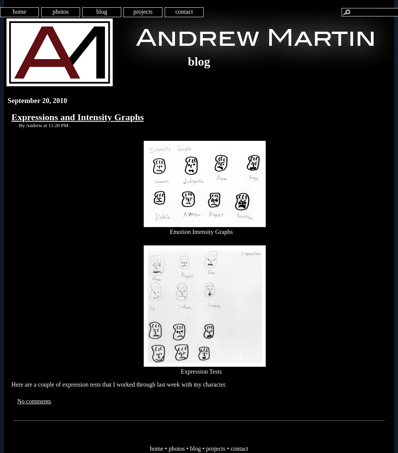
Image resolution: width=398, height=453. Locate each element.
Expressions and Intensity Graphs (77, 117)
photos (61, 11)
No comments (34, 401)
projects (143, 11)
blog (101, 11)
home (19, 11)
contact (184, 11)
